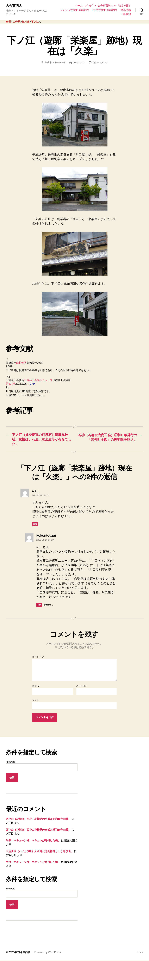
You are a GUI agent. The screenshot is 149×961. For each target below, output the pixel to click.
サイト (35, 700)
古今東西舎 (14, 6)
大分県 (16, 21)
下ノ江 (35, 21)
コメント (38, 657)
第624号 (10, 383)
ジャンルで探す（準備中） (75, 9)
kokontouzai (59, 62)
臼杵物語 (21, 362)
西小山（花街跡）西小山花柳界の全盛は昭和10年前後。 (38, 819)
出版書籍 (126, 14)
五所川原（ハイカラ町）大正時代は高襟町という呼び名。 (39, 851)
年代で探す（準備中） (105, 9)
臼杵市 (26, 21)
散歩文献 (126, 9)
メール (81, 686)
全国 (8, 21)
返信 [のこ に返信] (35, 525)
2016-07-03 (79, 62)
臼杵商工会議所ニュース (38, 380)
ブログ (89, 5)
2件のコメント (100, 62)
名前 (36, 686)
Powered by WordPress (47, 952)
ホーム (79, 5)
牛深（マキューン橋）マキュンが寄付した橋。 (33, 841)
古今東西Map (105, 5)
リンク (31, 383)
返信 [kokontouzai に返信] (39, 605)
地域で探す (124, 5)
